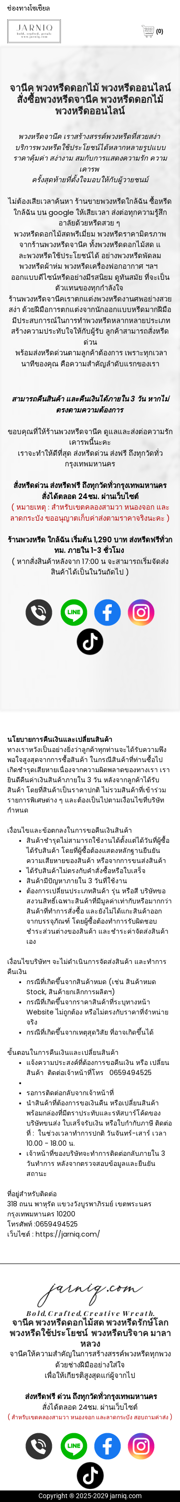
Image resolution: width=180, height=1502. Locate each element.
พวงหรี (114, 99)
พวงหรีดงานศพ (120, 299)
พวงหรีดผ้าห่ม (40, 266)
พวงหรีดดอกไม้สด (125, 244)
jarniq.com (126, 1496)
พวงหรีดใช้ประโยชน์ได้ (72, 147)
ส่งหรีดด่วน (90, 453)
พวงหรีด (118, 136)
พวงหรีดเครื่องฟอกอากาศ (104, 266)
